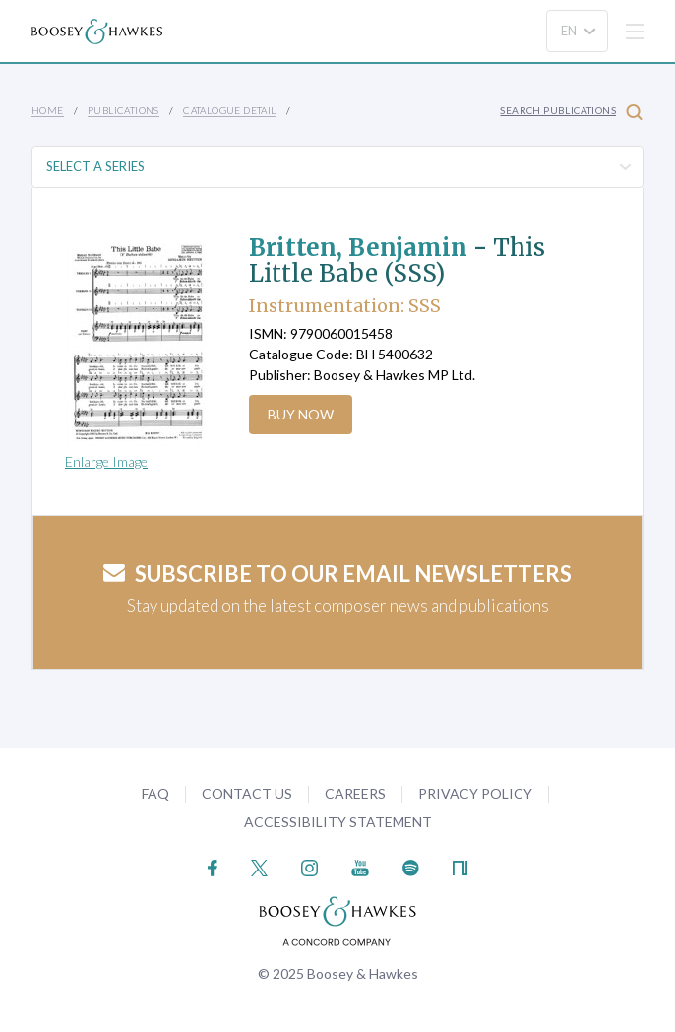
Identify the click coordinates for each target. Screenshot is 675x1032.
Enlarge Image (106, 461)
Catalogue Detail (229, 110)
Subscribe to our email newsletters (337, 573)
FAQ (155, 793)
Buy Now (301, 414)
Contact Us (247, 793)
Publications (123, 110)
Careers (355, 793)
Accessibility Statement (338, 821)
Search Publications (571, 111)
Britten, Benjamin (358, 247)
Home (47, 110)
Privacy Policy (475, 793)
